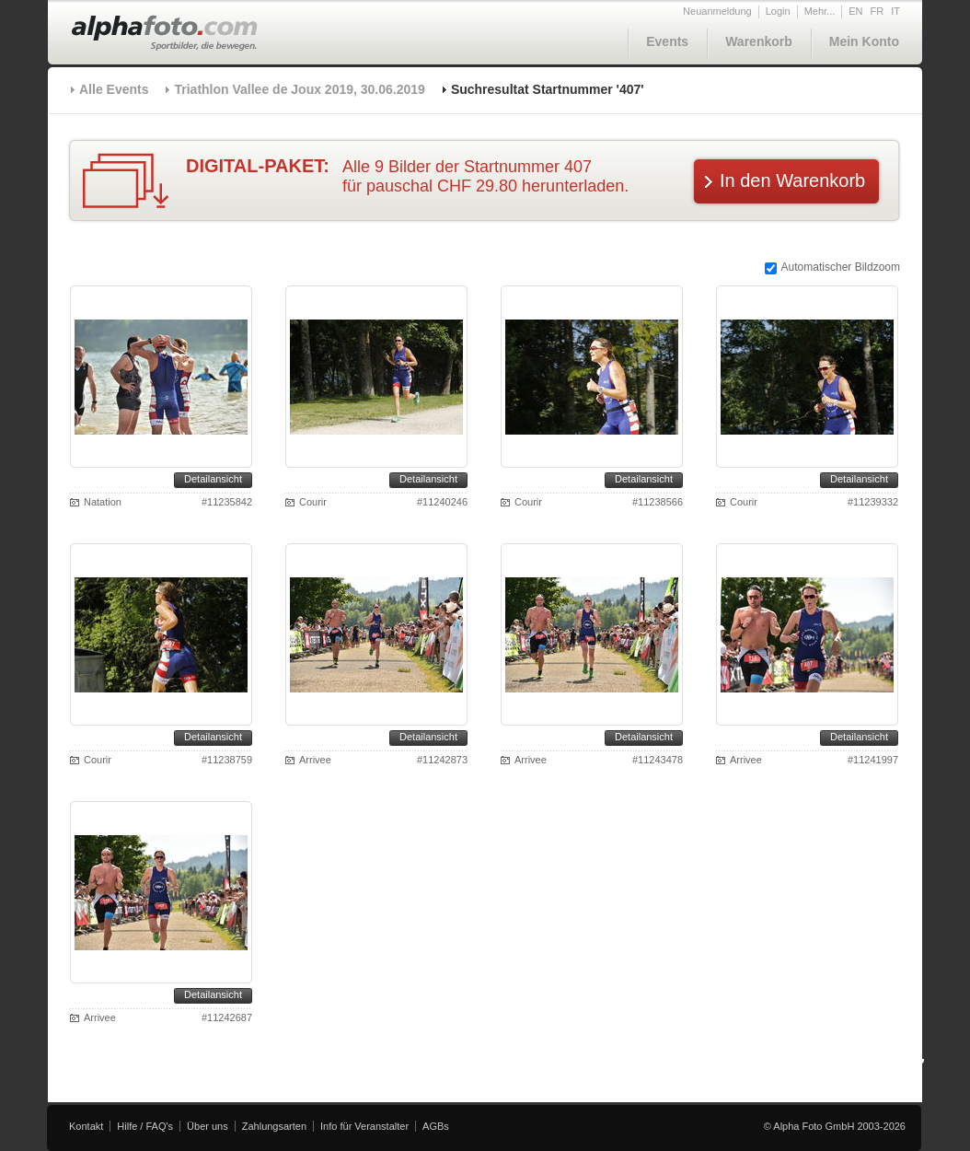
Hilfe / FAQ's (145, 1126)
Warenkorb (758, 41)
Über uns (207, 1126)
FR (877, 11)
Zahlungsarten (274, 1126)
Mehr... (820, 11)
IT (895, 11)
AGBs (435, 1126)
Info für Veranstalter (364, 1126)
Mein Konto (864, 41)
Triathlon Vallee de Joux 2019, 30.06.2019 (299, 89)
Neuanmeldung (717, 11)
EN (855, 11)
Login (778, 11)
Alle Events (113, 89)
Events (667, 41)
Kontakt (86, 1126)
